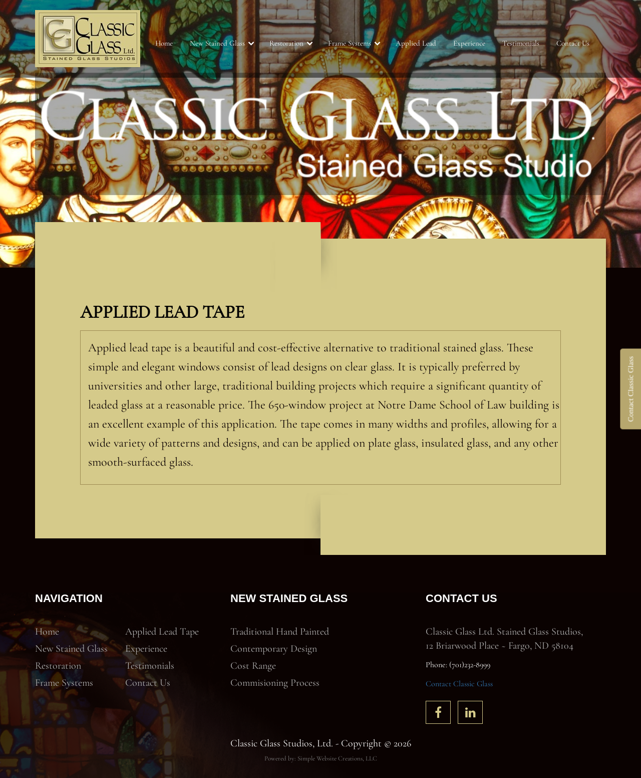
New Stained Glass (217, 43)
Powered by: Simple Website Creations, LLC (320, 758)
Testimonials (520, 43)
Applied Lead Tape (162, 632)
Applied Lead (416, 43)
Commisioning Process (274, 683)
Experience (469, 43)
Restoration (286, 43)
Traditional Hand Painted (279, 632)
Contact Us (572, 43)
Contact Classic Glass (459, 684)
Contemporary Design (273, 649)
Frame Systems (349, 43)
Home (164, 43)
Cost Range (253, 666)
